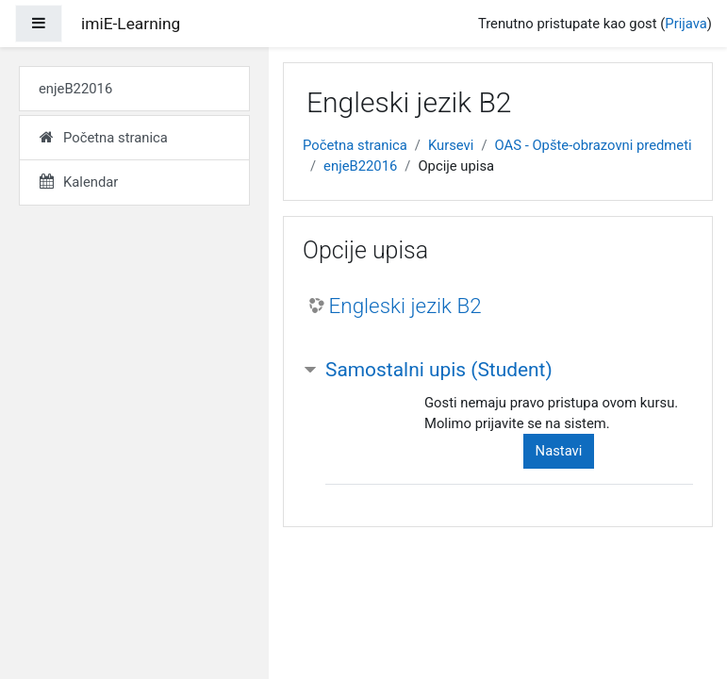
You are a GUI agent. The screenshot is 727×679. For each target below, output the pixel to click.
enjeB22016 (360, 165)
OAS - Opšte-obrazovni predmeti (593, 145)
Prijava (686, 23)
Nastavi (559, 450)
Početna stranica (355, 145)
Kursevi (450, 145)
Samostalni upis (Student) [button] (439, 369)
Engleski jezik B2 (405, 305)
